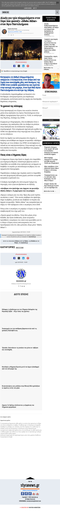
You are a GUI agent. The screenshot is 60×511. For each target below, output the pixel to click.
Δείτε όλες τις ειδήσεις (51, 68)
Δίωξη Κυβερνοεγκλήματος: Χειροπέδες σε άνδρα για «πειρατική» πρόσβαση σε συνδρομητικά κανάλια (51, 29)
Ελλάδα (33, 241)
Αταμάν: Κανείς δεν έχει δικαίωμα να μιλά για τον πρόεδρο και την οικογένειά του (51, 186)
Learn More (27, 8)
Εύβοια (26, 241)
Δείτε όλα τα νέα (50, 191)
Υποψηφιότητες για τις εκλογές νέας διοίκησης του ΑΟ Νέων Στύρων (50, 177)
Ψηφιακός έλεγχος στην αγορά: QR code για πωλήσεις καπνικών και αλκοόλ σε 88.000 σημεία (51, 150)
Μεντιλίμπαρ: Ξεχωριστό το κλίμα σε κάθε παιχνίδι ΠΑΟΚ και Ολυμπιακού (51, 160)
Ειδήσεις (17, 241)
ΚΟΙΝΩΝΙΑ (19, 248)
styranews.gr (24, 243)
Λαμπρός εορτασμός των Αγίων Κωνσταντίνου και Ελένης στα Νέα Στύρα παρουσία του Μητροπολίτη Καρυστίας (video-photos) (51, 45)
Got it (35, 8)
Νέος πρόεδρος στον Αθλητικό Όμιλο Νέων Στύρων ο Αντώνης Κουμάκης (51, 169)
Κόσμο (16, 243)
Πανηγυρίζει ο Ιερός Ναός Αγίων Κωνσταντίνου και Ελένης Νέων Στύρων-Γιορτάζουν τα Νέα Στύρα (50, 61)
